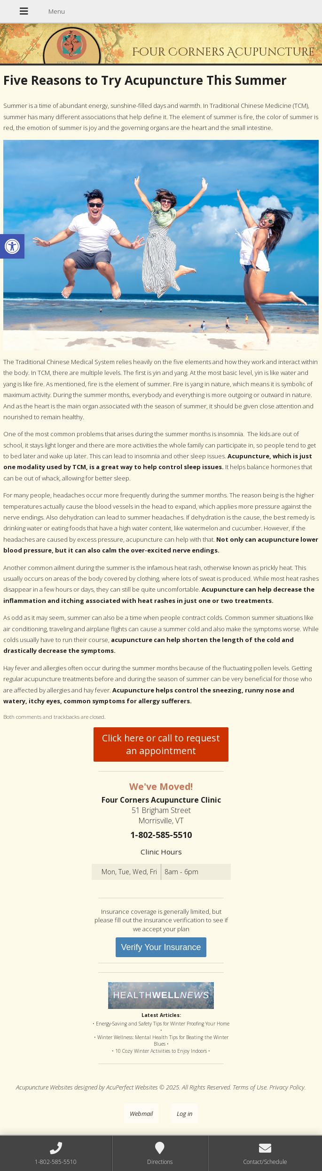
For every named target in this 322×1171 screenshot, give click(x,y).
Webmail (141, 1113)
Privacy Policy (287, 1087)
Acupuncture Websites (44, 1087)
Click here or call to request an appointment (161, 744)
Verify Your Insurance (161, 947)
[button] (12, 246)
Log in (184, 1113)
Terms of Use (250, 1087)
